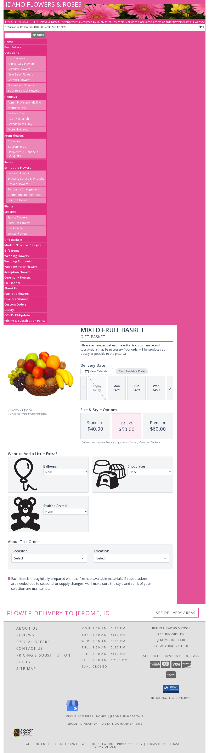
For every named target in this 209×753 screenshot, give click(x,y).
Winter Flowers (18, 233)
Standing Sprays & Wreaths (26, 178)
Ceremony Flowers (17, 277)
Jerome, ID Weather (82, 723)
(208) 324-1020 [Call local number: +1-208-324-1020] (176, 646)
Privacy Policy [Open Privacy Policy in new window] (130, 744)
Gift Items (11, 250)
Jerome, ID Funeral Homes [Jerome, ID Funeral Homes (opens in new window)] (86, 716)
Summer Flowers (19, 223)
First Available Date (132, 371)
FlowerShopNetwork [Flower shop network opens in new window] (94, 744)
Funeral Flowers (18, 173)
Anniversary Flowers (21, 64)
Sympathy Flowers (17, 167)
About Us (11, 288)
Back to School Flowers (23, 91)
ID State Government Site (121, 723)
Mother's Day (17, 108)
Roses (8, 162)
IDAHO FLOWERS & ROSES (43, 4)
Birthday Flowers (19, 69)
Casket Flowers (18, 184)
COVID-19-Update (17, 315)
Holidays (10, 97)
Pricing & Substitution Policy (24, 321)
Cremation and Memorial (24, 195)
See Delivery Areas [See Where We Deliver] (176, 612)
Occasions (11, 53)
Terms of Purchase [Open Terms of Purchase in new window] (163, 744)
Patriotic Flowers (16, 294)
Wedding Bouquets (18, 261)
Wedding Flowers (16, 256)
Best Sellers (12, 47)
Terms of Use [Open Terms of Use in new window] (104, 746)
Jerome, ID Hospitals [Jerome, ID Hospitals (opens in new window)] (126, 716)
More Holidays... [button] (18, 129)
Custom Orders (15, 304)
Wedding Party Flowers (20, 267)
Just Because (16, 58)
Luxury (9, 310)
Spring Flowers (17, 217)
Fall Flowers (16, 228)
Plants (8, 206)
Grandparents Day (20, 124)
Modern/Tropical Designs (22, 245)
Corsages (14, 141)
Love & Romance (16, 299)
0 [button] (201, 26)
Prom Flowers (14, 136)
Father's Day (16, 113)
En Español (12, 283)
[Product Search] (18, 35)
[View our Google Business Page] (72, 711)
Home (8, 42)
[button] (171, 689)
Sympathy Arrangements (24, 189)
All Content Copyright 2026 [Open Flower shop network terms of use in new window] (50, 744)
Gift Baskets (13, 240)
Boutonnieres (17, 147)
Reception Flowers (17, 272)
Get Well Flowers (19, 80)
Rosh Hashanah (18, 119)
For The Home (17, 200)
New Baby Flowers (20, 74)
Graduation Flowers (21, 85)
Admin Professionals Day (24, 102)
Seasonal (10, 212)
